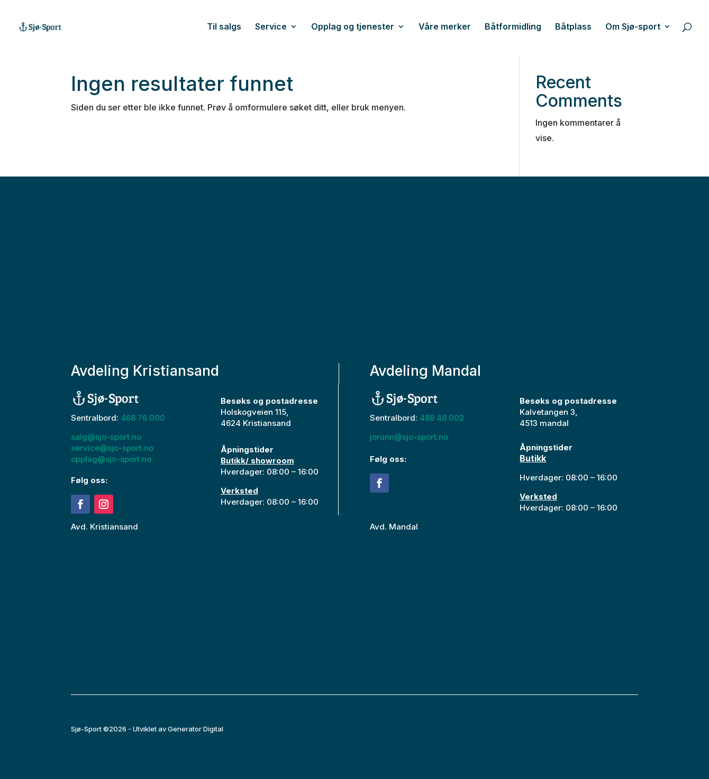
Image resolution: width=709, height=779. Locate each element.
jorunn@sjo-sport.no (409, 437)
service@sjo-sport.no (112, 448)
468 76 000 (143, 418)
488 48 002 (442, 418)
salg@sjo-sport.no (106, 437)
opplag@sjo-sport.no (111, 459)
